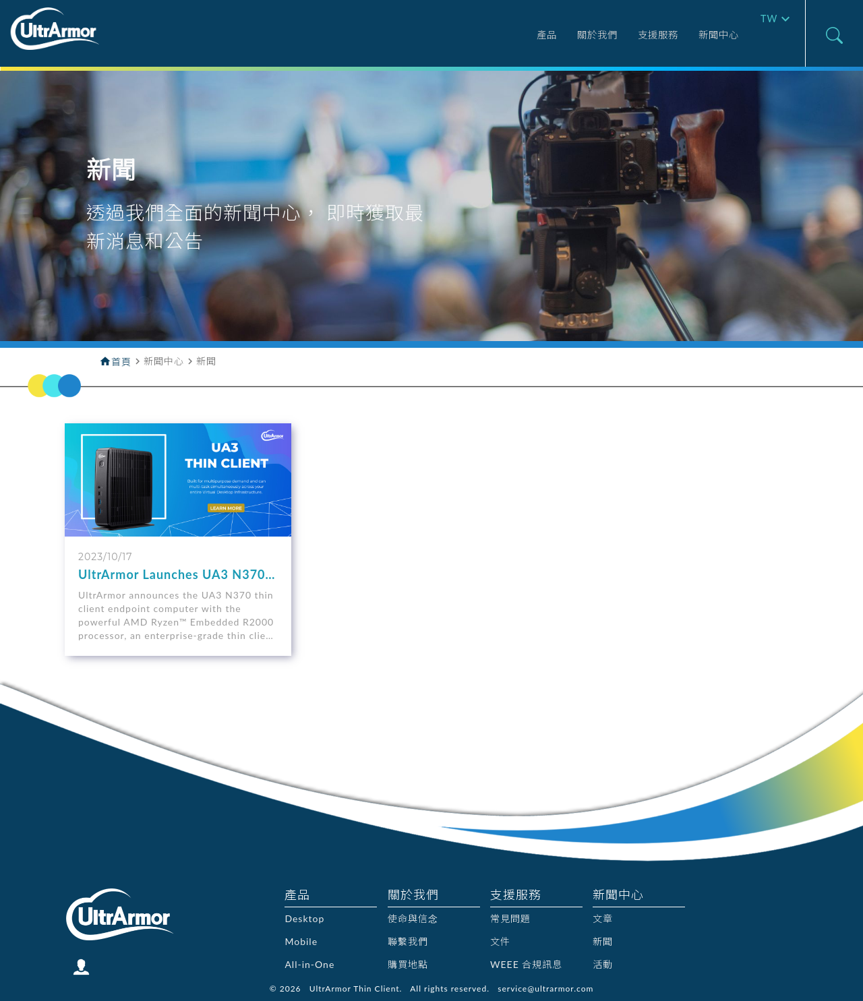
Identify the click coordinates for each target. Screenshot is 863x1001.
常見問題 (510, 918)
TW (766, 35)
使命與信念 (413, 918)
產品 (490, 35)
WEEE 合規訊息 (526, 964)
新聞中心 (691, 35)
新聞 (603, 941)
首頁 (121, 361)
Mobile (301, 941)
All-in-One (309, 964)
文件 (500, 941)
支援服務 (620, 35)
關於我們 (548, 35)
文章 (603, 918)
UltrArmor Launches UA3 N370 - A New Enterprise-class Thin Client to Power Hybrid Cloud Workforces (176, 574)
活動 (603, 964)
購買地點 (408, 964)
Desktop (304, 918)
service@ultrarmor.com (545, 988)
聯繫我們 (408, 941)
